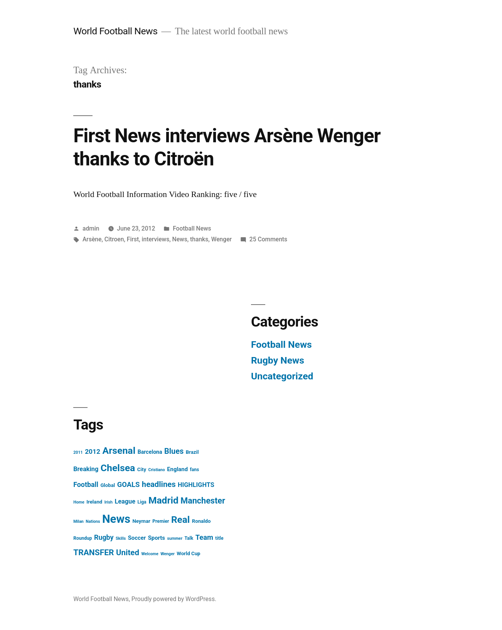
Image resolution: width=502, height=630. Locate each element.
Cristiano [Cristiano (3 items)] (156, 469)
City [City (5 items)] (141, 469)
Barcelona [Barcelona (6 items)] (150, 452)
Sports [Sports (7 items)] (156, 537)
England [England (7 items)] (177, 469)
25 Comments (268, 239)
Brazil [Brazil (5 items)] (192, 452)
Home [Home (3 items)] (78, 502)
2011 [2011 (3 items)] (78, 452)
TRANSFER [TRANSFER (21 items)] (93, 552)
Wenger (221, 239)
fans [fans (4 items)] (194, 469)
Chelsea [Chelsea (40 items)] (118, 467)
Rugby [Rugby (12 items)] (103, 537)
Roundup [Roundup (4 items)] (82, 538)
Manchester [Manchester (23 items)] (202, 500)
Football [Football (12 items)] (85, 484)
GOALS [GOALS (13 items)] (128, 484)
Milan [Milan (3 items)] (78, 521)
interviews (156, 239)
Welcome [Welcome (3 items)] (149, 553)
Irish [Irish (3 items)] (108, 502)
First (133, 239)
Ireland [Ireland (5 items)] (94, 502)
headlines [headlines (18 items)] (159, 484)
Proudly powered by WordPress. (173, 599)
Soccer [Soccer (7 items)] (137, 537)
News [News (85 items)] (116, 519)
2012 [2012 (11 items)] (92, 451)
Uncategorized (282, 376)
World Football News (115, 31)
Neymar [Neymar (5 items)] (141, 521)
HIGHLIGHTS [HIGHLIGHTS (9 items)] (196, 485)
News (179, 239)
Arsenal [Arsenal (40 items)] (119, 450)
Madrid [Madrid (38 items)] (163, 500)
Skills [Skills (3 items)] (121, 538)
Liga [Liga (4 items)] (141, 502)
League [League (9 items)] (125, 501)
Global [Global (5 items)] (107, 485)
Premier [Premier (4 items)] (160, 521)
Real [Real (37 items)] (180, 519)
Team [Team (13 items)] (204, 537)
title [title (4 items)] (219, 538)
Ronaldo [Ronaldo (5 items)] (201, 521)
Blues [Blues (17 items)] (174, 451)
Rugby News (277, 360)
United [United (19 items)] (127, 552)
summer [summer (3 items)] (174, 538)
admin (91, 228)
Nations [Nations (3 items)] (93, 521)
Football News (192, 228)
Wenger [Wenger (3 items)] (167, 553)
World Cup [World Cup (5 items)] (188, 553)
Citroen (114, 239)
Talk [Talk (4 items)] (189, 538)
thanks (199, 239)
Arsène (92, 239)
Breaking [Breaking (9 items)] (85, 469)
